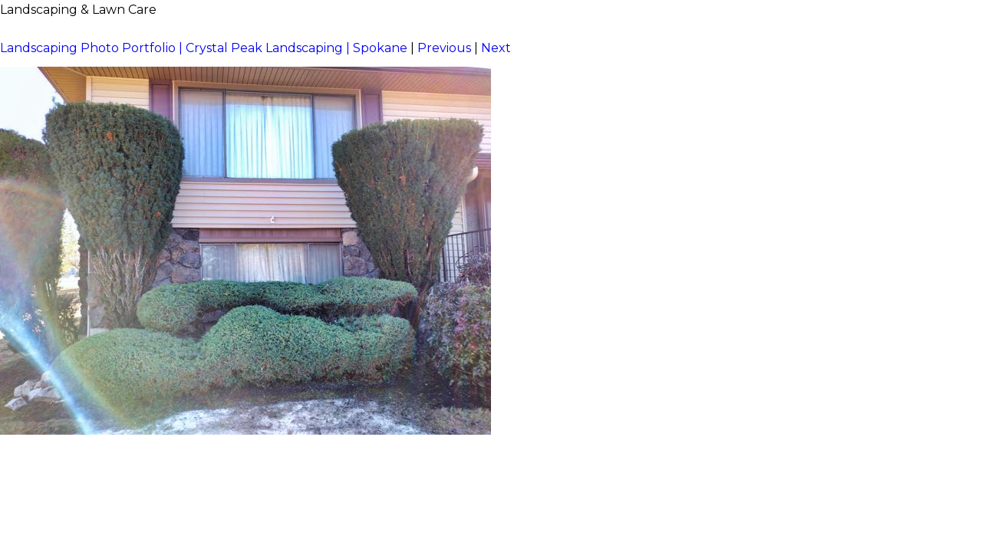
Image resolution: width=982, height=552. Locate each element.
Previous (444, 48)
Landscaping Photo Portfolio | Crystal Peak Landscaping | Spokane (203, 48)
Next (496, 48)
